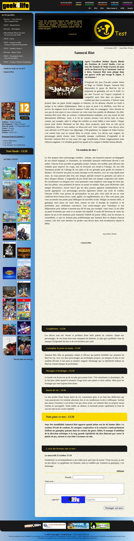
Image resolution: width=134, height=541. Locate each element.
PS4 (102, 8)
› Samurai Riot (85, 243)
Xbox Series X (112, 8)
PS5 (96, 8)
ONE (123, 8)
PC (90, 8)
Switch (130, 8)
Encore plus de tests (23, 359)
